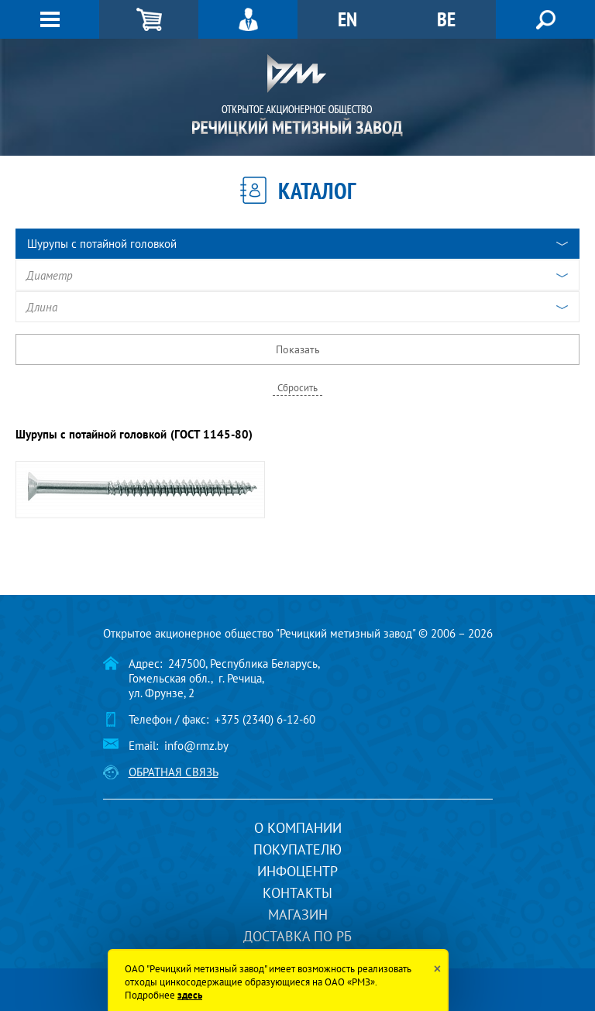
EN (347, 19)
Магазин (298, 914)
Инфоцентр (297, 871)
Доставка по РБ (297, 936)
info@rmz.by (196, 745)
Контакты (297, 893)
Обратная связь (173, 772)
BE (446, 19)
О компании (298, 828)
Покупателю (297, 849)
